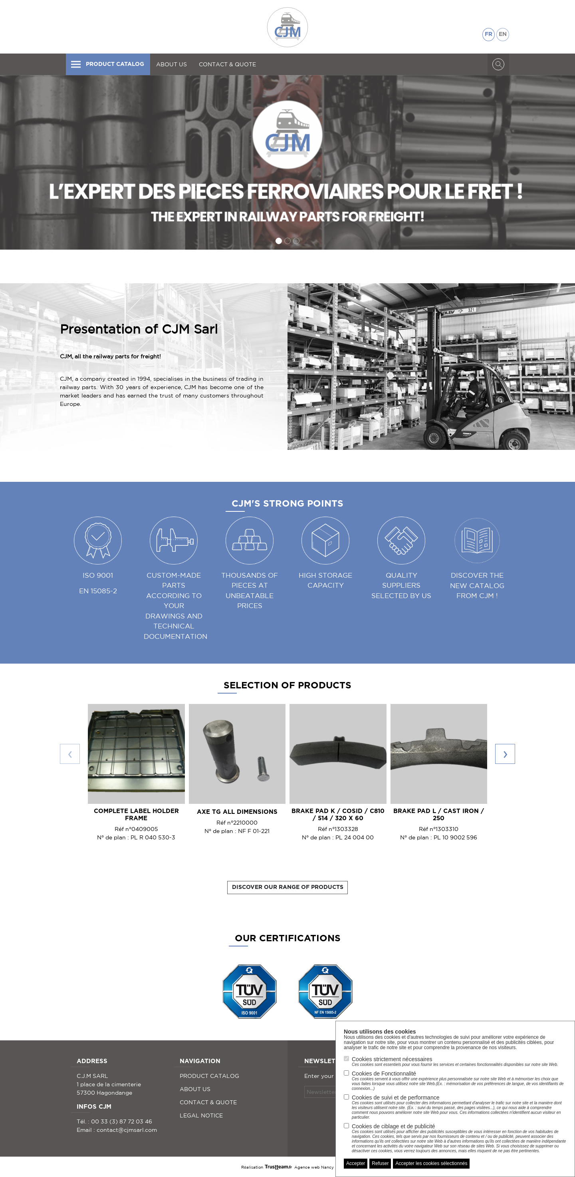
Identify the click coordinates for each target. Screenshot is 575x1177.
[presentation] (70, 754)
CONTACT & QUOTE (227, 64)
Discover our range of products (287, 887)
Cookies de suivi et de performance (459, 1107)
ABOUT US (171, 64)
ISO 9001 (98, 575)
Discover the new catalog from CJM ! (477, 585)
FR (488, 34)
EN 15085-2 (98, 590)
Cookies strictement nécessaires (455, 1061)
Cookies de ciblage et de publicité (459, 1138)
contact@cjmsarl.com (127, 1130)
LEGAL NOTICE (201, 1115)
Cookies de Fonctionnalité (459, 1080)
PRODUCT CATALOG (107, 64)
